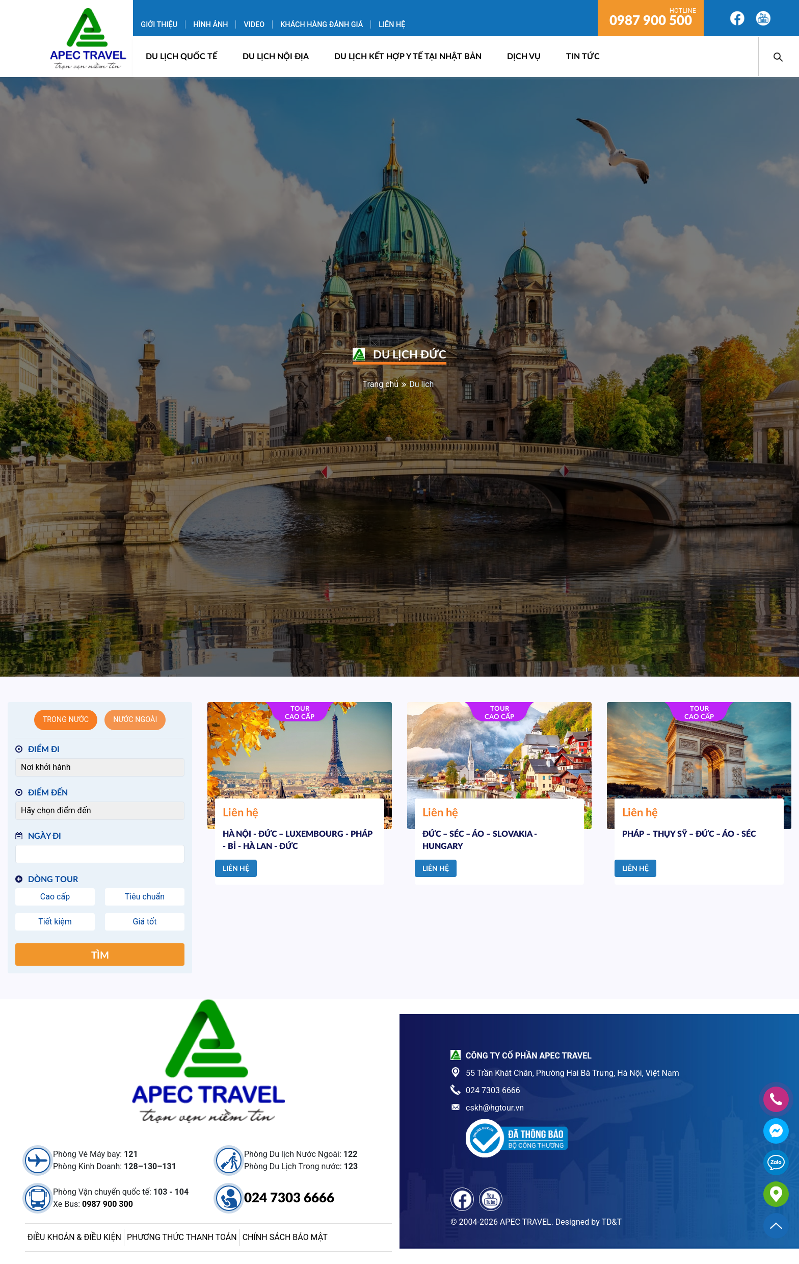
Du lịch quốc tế (181, 57)
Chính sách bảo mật (285, 1237)
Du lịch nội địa (276, 57)
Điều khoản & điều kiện (74, 1237)
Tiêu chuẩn (145, 896)
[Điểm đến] (99, 811)
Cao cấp (55, 896)
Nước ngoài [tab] (135, 719)
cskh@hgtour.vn (495, 1108)
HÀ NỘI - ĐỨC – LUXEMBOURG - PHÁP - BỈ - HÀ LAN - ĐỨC (297, 840)
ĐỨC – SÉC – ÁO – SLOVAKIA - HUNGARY (479, 840)
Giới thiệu (159, 24)
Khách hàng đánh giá (321, 24)
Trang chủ (381, 384)
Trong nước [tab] (66, 719)
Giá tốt (145, 921)
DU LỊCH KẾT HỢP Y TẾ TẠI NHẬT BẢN (408, 57)
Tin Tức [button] (583, 57)
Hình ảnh (210, 24)
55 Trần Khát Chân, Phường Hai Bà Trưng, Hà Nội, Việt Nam (572, 1073)
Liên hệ (392, 24)
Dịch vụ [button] (524, 57)
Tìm (100, 956)
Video (254, 24)
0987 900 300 (107, 1204)
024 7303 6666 (289, 1198)
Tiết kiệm (55, 921)
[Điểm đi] (99, 767)
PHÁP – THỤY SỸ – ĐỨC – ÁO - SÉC (689, 834)
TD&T (611, 1222)
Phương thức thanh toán (182, 1237)
